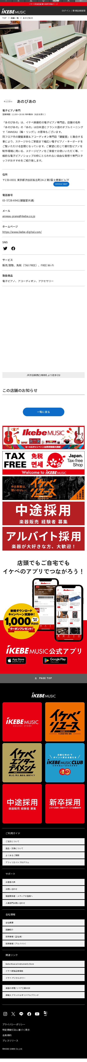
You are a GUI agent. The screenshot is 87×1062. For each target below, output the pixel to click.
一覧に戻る (43, 415)
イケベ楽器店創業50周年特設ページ (43, 7)
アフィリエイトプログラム (17, 865)
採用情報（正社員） (14, 939)
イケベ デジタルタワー (16, 981)
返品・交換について (14, 851)
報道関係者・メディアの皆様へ (19, 899)
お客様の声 (10, 885)
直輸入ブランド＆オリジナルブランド (22, 998)
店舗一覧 (15, 21)
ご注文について (12, 844)
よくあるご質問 (12, 858)
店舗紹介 (9, 932)
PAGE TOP (45, 681)
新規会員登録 (79, 14)
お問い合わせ (11, 892)
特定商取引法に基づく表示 (16, 1033)
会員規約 (6, 1039)
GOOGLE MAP (61, 187)
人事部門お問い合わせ (15, 906)
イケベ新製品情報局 (14, 974)
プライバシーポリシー (13, 1028)
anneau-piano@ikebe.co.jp (18, 219)
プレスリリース (10, 1044)
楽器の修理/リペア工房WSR (18, 991)
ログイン (66, 14)
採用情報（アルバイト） (16, 946)
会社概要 (9, 925)
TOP (4, 21)
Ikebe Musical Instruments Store (20, 967)
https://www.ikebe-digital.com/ (22, 235)
